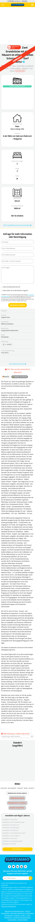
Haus (14, 66)
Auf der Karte (20, 71)
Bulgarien (25, 68)
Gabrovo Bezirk (15, 68)
